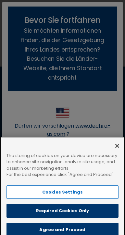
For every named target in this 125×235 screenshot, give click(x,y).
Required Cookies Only (62, 216)
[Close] (117, 151)
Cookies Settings (62, 197)
